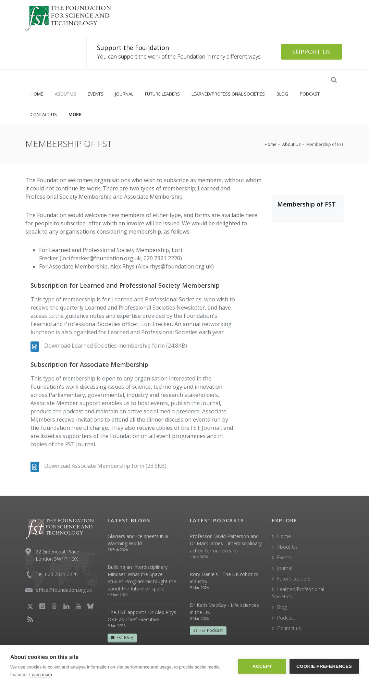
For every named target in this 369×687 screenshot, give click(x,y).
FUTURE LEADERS (162, 94)
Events (284, 557)
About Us (291, 144)
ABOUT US (65, 94)
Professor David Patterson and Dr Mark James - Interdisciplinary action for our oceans (226, 543)
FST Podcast (208, 630)
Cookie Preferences (324, 666)
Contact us (289, 628)
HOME (36, 94)
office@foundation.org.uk (64, 590)
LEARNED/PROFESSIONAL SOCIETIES (228, 94)
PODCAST (310, 94)
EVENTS (95, 94)
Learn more (40, 674)
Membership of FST (306, 204)
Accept (262, 666)
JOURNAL (124, 94)
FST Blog (122, 637)
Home (270, 144)
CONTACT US (43, 114)
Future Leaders (293, 578)
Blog (282, 607)
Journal (284, 568)
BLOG (282, 94)
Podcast (286, 617)
